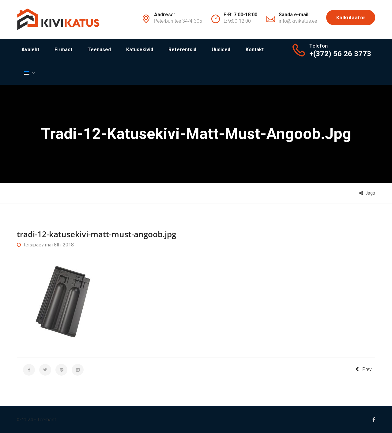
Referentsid (182, 49)
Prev (363, 369)
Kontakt (255, 49)
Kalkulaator (350, 17)
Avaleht (30, 49)
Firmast (63, 49)
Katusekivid (139, 49)
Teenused (99, 49)
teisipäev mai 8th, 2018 (45, 245)
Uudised (221, 49)
